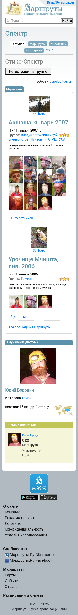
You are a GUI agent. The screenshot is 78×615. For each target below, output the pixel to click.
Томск (26, 398)
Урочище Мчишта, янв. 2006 (33, 263)
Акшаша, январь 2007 (38, 122)
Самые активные (22, 425)
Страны (12, 586)
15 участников (22, 218)
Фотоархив (34, 50)
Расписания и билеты (24, 595)
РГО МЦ (50, 139)
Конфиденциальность (24, 529)
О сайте (10, 506)
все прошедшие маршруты (30, 327)
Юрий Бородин (19, 390)
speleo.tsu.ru (61, 81)
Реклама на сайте (21, 518)
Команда (12, 512)
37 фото (39, 250)
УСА (62, 139)
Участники (59, 44)
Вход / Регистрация (60, 2)
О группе (18, 44)
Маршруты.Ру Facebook (31, 560)
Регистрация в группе (28, 71)
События (13, 581)
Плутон (36, 139)
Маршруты (38, 44)
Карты (10, 575)
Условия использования (26, 535)
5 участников (21, 317)
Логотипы (13, 523)
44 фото (39, 114)
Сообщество (15, 549)
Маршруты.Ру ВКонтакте (32, 554)
